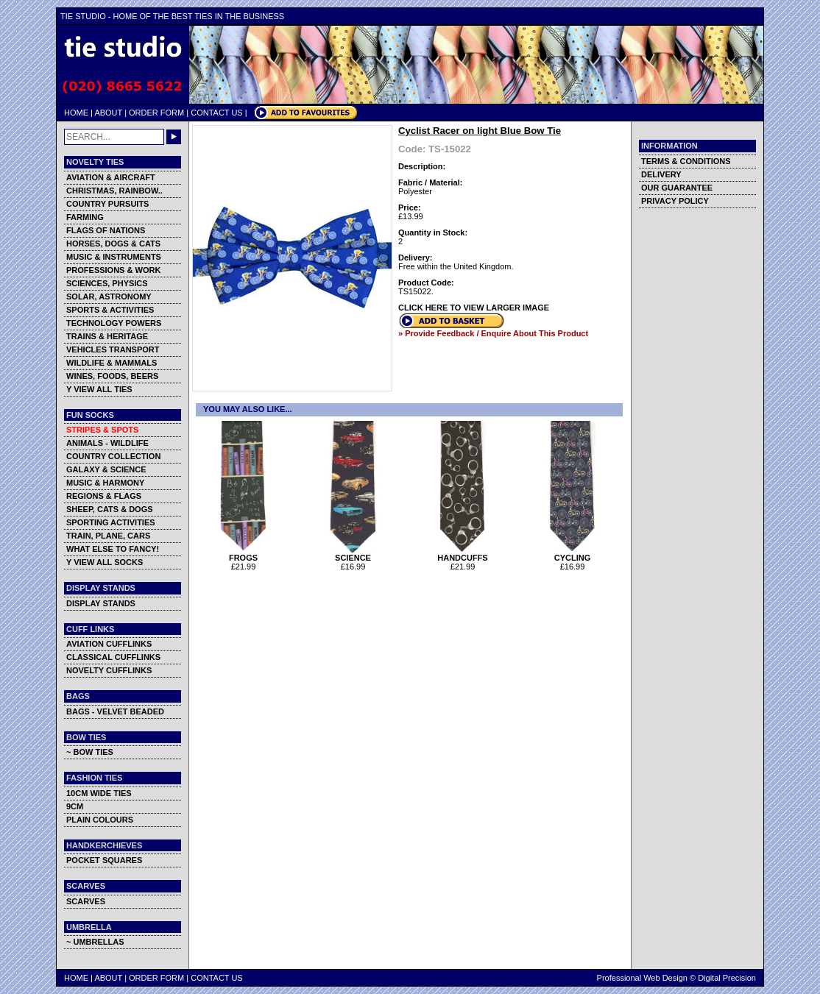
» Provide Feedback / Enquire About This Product (493, 333)
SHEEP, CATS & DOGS (109, 509)
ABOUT (108, 112)
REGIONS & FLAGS (103, 495)
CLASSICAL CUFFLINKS (113, 657)
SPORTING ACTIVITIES (110, 522)
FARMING (85, 217)
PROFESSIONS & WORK (113, 270)
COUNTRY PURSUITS (107, 203)
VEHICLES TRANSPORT (113, 349)
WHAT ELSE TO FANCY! (112, 548)
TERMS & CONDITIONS (686, 161)
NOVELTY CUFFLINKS (109, 670)
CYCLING (572, 554)
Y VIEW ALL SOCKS (104, 562)
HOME (76, 112)
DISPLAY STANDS (100, 603)
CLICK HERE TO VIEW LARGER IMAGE (473, 307)
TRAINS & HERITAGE (107, 336)
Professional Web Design (642, 977)
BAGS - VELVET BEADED (115, 711)
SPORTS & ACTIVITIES (110, 309)
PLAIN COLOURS (99, 819)
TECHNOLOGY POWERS (113, 323)
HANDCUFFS (462, 554)
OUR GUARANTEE (677, 187)
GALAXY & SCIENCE (106, 469)
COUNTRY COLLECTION (113, 456)
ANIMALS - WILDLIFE (107, 443)
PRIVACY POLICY (675, 200)
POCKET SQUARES (104, 860)
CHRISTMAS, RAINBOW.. (114, 190)
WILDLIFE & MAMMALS (111, 362)
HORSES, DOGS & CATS (113, 243)
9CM (74, 806)
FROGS (243, 554)
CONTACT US (217, 112)
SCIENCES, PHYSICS (107, 283)
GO (173, 136)
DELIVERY (661, 174)
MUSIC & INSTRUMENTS (113, 256)
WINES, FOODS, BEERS (112, 376)
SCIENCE (353, 554)
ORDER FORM (156, 112)
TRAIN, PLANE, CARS (108, 535)
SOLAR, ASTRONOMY (109, 296)
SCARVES (85, 901)
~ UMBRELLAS (95, 941)
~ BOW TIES (89, 752)
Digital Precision (727, 977)
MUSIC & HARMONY (105, 482)
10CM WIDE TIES (99, 793)
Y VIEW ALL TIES (99, 389)
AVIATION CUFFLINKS (109, 643)
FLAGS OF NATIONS (105, 230)
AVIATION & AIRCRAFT (110, 177)
